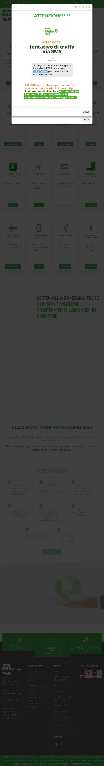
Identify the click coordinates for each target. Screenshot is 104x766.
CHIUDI (86, 112)
